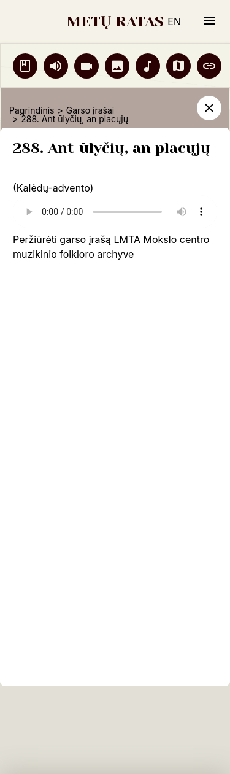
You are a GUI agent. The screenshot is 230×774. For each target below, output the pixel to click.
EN (174, 21)
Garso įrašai (90, 110)
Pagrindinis (31, 110)
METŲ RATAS (115, 21)
